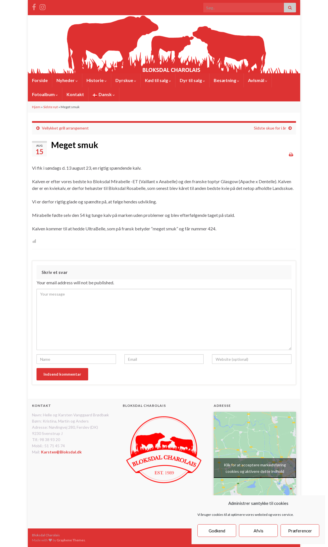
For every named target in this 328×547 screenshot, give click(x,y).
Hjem (36, 107)
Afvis (258, 530)
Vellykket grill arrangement (65, 128)
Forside (40, 80)
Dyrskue (125, 80)
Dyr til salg (192, 80)
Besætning (226, 80)
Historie (96, 80)
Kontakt (75, 94)
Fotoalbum (45, 94)
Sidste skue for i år (270, 128)
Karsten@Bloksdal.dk (61, 452)
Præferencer (300, 530)
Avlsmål (257, 80)
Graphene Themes (71, 540)
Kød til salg (158, 80)
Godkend (217, 530)
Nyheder (67, 80)
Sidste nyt (50, 107)
